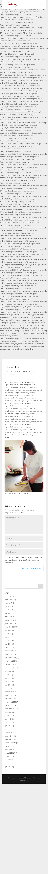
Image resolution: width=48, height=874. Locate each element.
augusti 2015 (9, 630)
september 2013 (10, 709)
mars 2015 (8, 647)
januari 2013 (9, 736)
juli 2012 (8, 756)
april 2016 (8, 613)
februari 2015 (9, 651)
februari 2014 (9, 692)
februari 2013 (9, 733)
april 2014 (8, 685)
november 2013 (10, 702)
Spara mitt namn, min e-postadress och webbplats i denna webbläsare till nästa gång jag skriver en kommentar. (24, 560)
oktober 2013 (9, 705)
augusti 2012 (9, 753)
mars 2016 (8, 617)
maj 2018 (8, 596)
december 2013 (10, 698)
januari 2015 (9, 654)
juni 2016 (8, 606)
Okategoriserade (28, 371)
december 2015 (10, 627)
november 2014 (10, 661)
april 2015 (8, 644)
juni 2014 (8, 678)
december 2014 (10, 657)
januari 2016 (9, 623)
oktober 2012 (9, 746)
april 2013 (8, 726)
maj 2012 (8, 763)
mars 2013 (8, 729)
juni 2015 (8, 637)
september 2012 (10, 750)
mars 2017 (8, 603)
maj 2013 (8, 722)
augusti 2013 (9, 712)
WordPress (24, 780)
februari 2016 (9, 620)
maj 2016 (8, 610)
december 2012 (10, 739)
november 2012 (10, 743)
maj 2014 (8, 681)
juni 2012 (8, 760)
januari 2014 (9, 695)
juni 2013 (8, 719)
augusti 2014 (9, 671)
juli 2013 (8, 715)
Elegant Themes (24, 778)
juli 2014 (8, 675)
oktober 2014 (9, 664)
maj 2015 (8, 640)
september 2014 (10, 668)
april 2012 (8, 767)
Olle (8, 371)
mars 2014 (8, 688)
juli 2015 (8, 634)
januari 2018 (9, 600)
